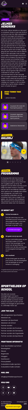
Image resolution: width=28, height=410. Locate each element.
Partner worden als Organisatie (12, 333)
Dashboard (5, 359)
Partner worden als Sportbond (12, 336)
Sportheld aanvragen (14, 229)
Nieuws (3, 351)
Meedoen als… (6, 318)
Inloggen (4, 356)
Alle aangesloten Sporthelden (12, 315)
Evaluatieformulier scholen (10, 367)
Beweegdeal (5, 348)
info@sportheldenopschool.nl (11, 377)
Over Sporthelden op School (11, 346)
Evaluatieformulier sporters (10, 364)
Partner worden (6, 326)
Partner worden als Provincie (11, 328)
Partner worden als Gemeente (12, 331)
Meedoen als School (8, 323)
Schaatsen (5, 19)
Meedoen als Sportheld (9, 320)
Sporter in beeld (7, 135)
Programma (6, 170)
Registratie (5, 354)
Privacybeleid (6, 362)
